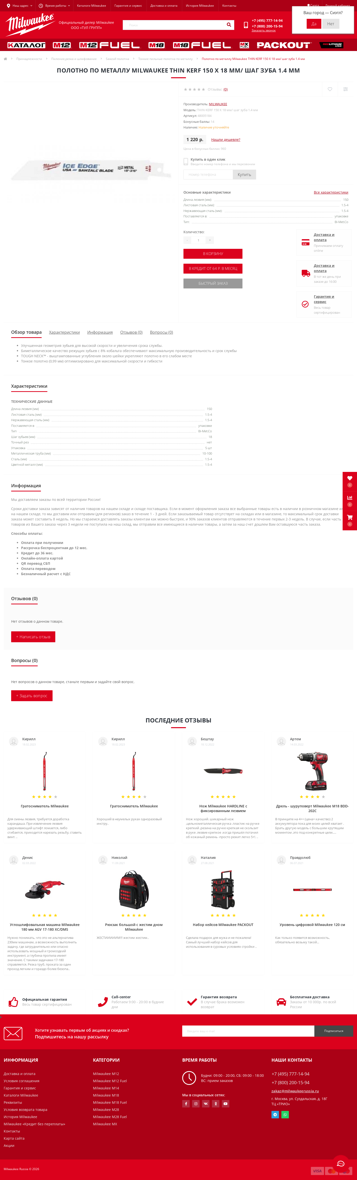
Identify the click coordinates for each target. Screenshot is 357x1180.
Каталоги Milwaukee (91, 5)
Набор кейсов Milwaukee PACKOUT (223, 924)
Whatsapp (285, 1114)
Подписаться (333, 1031)
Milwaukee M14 (106, 1088)
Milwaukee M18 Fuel (110, 1102)
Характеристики (64, 332)
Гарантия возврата (219, 997)
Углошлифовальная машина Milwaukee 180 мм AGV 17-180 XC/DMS (45, 927)
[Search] (229, 25)
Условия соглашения (21, 1080)
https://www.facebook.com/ (186, 1103)
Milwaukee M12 (106, 1073)
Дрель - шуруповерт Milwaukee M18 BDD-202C (312, 808)
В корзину (213, 253)
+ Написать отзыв (33, 637)
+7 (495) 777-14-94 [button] (290, 1074)
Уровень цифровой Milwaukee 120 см (312, 924)
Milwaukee (218, 104)
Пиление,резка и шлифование (74, 59)
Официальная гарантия (44, 999)
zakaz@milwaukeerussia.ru (295, 1091)
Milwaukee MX (105, 1124)
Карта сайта (14, 1138)
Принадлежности (29, 59)
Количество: (194, 232)
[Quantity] (198, 240)
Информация (100, 332)
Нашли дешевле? (225, 139)
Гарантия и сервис (128, 5)
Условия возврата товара (25, 1109)
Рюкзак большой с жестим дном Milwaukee (134, 927)
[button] (350, 520)
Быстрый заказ (213, 283)
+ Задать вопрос (32, 695)
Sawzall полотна (117, 59)
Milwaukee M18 (106, 1095)
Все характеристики (331, 192)
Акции (9, 1145)
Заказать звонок (264, 30)
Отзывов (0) (131, 332)
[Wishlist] (330, 89)
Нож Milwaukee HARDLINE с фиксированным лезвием (223, 808)
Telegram (275, 1114)
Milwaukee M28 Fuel (110, 1116)
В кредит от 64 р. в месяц (213, 268)
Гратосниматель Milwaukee (45, 806)
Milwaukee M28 (106, 1109)
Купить (244, 174)
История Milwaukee (200, 5)
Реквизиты (13, 1102)
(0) (226, 89)
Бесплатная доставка (310, 997)
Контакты (229, 5)
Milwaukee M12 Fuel (110, 1080)
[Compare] (345, 89)
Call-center (121, 997)
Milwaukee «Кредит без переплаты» (34, 1124)
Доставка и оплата (164, 5)
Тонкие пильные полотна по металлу (165, 59)
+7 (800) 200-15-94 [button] (290, 1082)
